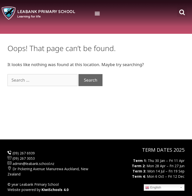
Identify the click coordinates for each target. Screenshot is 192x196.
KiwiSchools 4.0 (55, 189)
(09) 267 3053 (23, 158)
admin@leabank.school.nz (33, 163)
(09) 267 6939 (23, 153)
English (153, 187)
